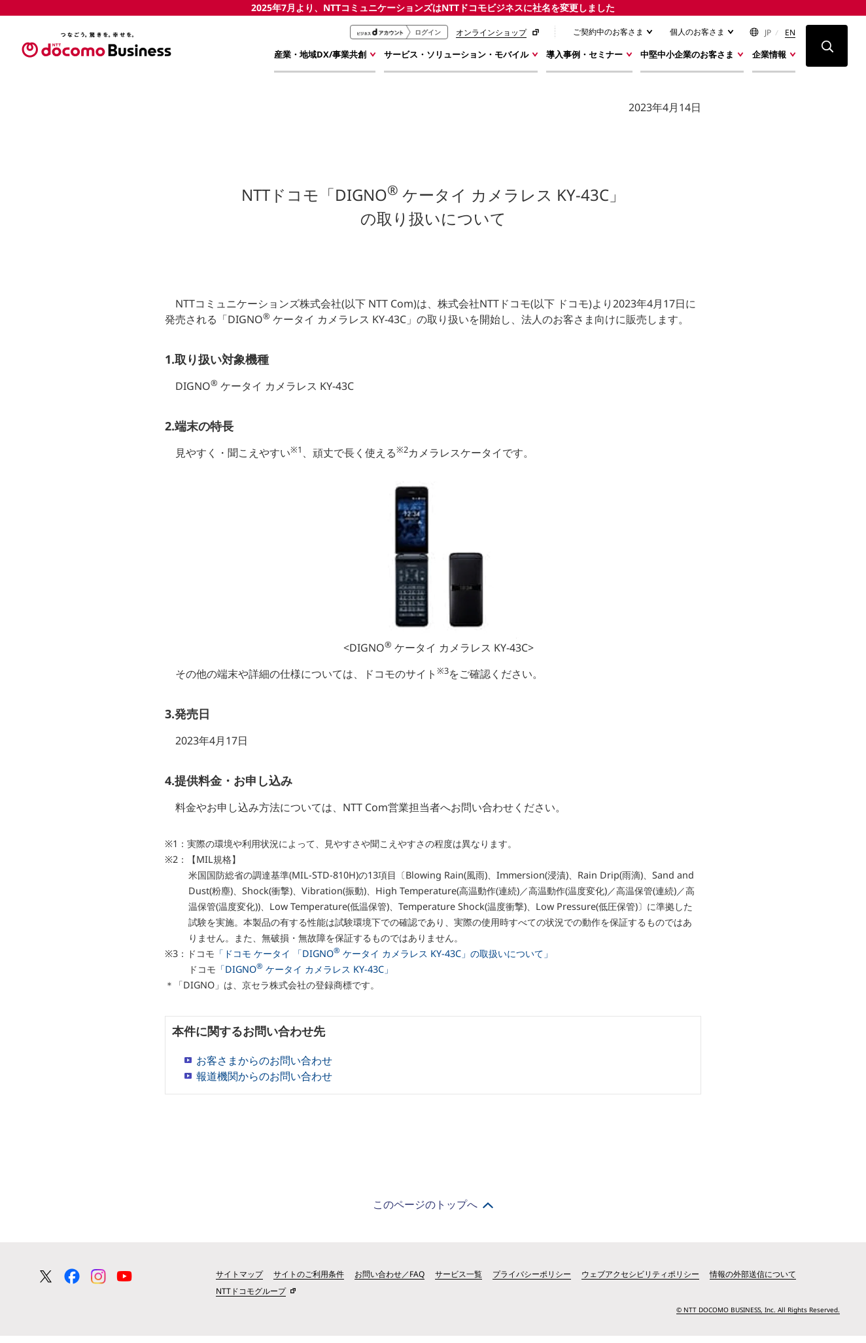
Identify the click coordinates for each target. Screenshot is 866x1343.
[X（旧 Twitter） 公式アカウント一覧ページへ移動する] (46, 1282)
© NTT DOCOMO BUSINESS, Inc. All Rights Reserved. (758, 1315)
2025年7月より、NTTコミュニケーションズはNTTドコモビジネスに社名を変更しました (433, 7)
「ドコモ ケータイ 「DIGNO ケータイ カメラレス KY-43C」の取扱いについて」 (384, 959)
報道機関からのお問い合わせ (264, 1082)
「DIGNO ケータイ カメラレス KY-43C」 (304, 975)
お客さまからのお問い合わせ (264, 1066)
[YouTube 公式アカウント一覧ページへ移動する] (124, 1282)
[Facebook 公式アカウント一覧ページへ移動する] (72, 1282)
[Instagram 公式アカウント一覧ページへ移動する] (98, 1282)
